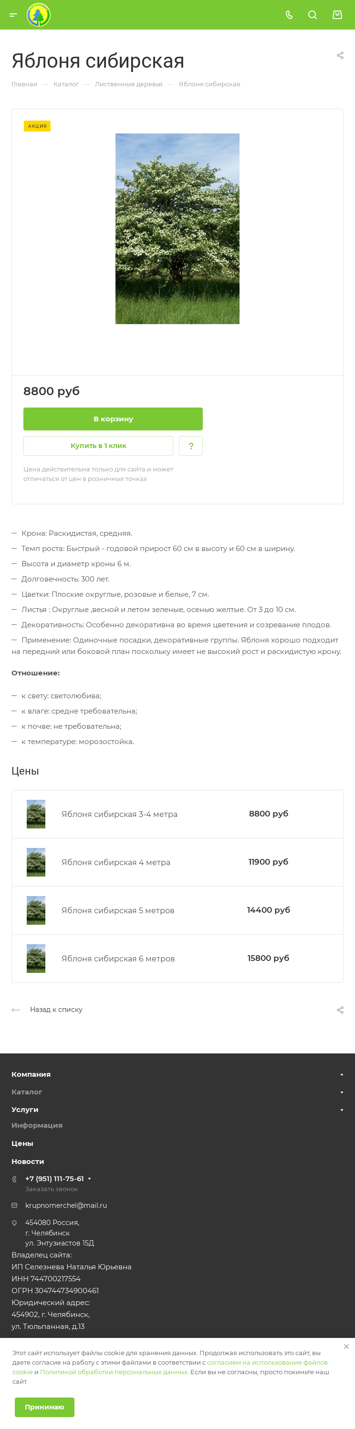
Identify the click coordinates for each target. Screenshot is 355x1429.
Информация (37, 1125)
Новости (27, 1161)
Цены (22, 1143)
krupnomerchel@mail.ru (66, 1205)
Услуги (25, 1109)
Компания (31, 1074)
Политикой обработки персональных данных (114, 1372)
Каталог (26, 1091)
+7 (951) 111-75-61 (54, 1178)
